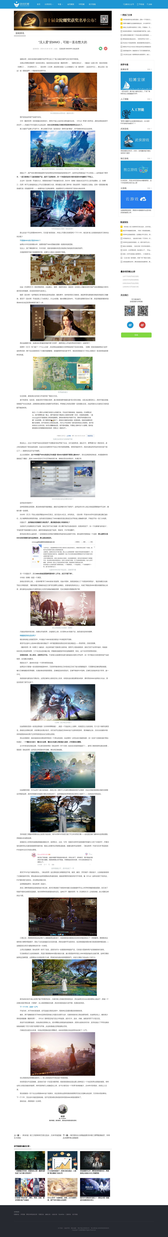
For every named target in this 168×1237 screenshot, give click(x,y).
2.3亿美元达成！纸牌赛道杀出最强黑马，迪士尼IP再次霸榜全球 (137, 54)
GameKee (61, 1214)
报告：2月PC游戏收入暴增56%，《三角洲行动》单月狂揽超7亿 (137, 254)
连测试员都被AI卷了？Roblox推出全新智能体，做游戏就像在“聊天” (137, 35)
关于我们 (60, 1228)
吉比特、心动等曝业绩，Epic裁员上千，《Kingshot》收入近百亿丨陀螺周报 (137, 250)
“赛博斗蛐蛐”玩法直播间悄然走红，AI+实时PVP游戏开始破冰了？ (137, 23)
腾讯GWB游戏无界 (31, 1214)
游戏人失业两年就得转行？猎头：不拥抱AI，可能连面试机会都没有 (137, 27)
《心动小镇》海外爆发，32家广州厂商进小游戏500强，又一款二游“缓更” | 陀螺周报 (137, 258)
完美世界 (62, 49)
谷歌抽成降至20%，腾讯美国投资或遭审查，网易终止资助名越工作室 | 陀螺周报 (137, 262)
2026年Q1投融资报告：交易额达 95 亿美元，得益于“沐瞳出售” (137, 234)
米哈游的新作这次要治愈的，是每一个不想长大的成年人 (137, 19)
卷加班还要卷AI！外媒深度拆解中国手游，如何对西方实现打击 (137, 31)
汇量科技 (68, 1214)
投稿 (136, 335)
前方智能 (75, 1214)
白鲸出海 (54, 1214)
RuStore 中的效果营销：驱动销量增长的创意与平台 (137, 43)
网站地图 (73, 1228)
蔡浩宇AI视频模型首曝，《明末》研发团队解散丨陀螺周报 (137, 230)
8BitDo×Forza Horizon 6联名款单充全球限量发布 (137, 47)
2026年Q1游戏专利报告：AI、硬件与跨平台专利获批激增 (137, 242)
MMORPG (69, 49)
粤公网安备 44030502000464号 (100, 1228)
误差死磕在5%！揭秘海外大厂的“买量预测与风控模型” (137, 50)
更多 (149, 69)
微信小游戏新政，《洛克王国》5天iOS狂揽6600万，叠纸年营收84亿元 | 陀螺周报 (137, 246)
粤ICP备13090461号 (83, 1228)
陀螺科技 (16, 1214)
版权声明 (67, 1228)
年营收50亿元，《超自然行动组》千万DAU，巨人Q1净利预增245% (137, 238)
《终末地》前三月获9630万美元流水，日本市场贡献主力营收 (137, 227)
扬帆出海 (47, 1214)
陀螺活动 (41, 1214)
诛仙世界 (76, 49)
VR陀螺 (23, 1214)
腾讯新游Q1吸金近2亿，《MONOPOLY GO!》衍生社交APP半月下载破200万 (137, 39)
